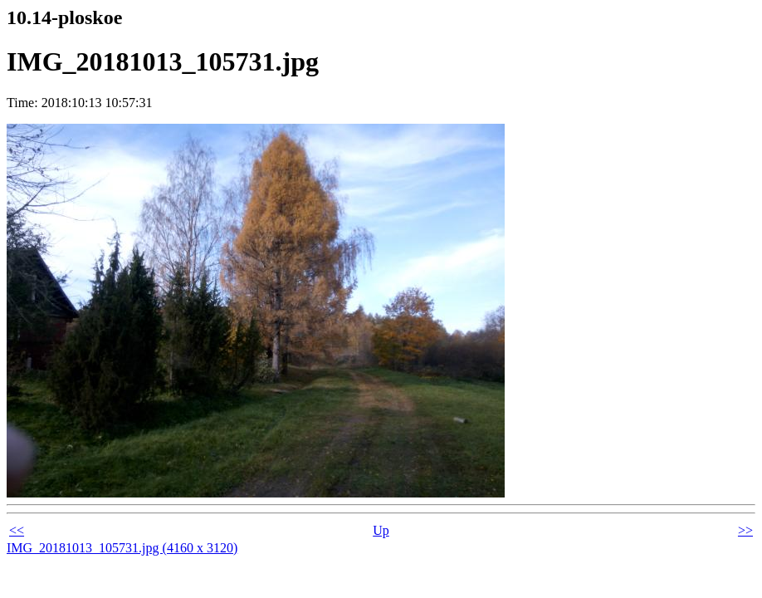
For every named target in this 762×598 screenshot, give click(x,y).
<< (16, 530)
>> (745, 530)
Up (381, 530)
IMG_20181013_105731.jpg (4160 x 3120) (122, 548)
